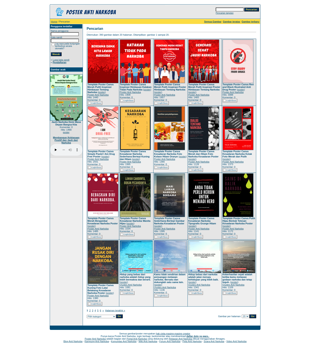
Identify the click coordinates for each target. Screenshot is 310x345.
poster (66, 132)
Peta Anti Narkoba (192, 341)
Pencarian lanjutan (225, 13)
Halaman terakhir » (115, 310)
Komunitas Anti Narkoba (123, 341)
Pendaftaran (60, 62)
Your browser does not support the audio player (66, 150)
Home (54, 21)
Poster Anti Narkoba (98, 94)
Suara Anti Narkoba (214, 341)
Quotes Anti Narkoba (131, 284)
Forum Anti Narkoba (169, 341)
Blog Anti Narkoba (73, 341)
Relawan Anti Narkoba (180, 338)
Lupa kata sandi (61, 60)
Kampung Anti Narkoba (97, 341)
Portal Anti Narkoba (137, 338)
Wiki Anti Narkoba (147, 341)
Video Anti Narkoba (236, 341)
